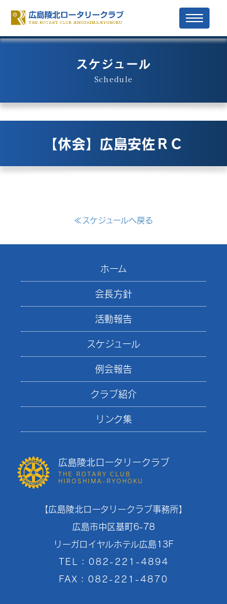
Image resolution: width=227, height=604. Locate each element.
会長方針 (113, 293)
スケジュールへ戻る (113, 220)
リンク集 (113, 418)
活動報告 (113, 318)
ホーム (113, 268)
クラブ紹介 (113, 393)
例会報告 (113, 368)
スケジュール (113, 343)
